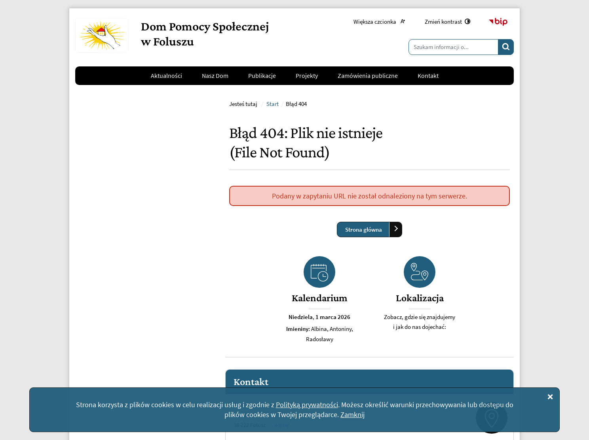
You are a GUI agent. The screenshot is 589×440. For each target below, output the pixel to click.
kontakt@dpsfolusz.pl (127, 328)
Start (272, 207)
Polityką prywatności (307, 404)
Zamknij (352, 414)
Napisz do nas (106, 348)
